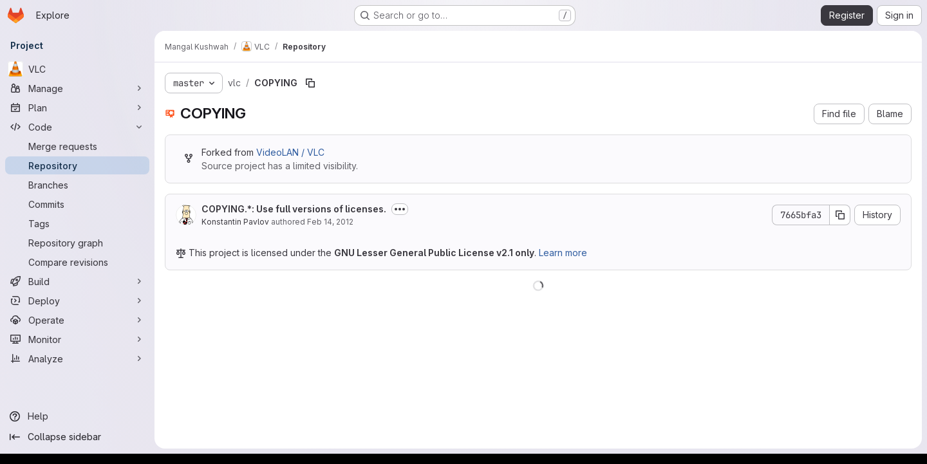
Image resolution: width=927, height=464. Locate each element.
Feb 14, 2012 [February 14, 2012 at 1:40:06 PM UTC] (330, 222)
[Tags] (77, 223)
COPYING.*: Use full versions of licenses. (293, 208)
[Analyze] (77, 358)
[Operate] (77, 320)
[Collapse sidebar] (77, 437)
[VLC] (77, 69)
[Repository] (77, 165)
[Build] (77, 281)
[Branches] (77, 185)
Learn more (563, 252)
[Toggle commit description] (399, 209)
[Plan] (77, 107)
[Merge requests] (77, 146)
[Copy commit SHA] (840, 215)
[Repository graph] (77, 243)
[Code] (77, 127)
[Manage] (77, 88)
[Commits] (77, 204)
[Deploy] (77, 301)
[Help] (77, 416)
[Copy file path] (310, 83)
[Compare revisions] (77, 262)
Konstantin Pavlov (235, 222)
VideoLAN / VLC (290, 152)
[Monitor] (77, 339)
